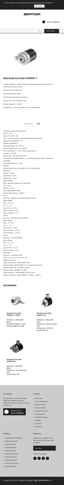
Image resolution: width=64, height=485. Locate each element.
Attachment (38, 426)
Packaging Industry (11, 457)
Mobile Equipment (10, 444)
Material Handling (10, 450)
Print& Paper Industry (11, 454)
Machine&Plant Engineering (13, 438)
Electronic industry (11, 466)
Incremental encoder (41, 401)
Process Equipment (11, 460)
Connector (38, 423)
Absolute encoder (40, 404)
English (40, 6)
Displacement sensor (41, 411)
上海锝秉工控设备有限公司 (26, 480)
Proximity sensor (40, 414)
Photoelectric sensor (41, 417)
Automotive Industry (11, 441)
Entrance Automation (11, 463)
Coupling (37, 420)
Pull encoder (39, 398)
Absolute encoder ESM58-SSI (14, 360)
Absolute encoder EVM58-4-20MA (14, 314)
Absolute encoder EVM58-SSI (44, 314)
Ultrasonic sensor (40, 408)
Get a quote (52, 31)
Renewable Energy (10, 447)
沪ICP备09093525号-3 (44, 480)
